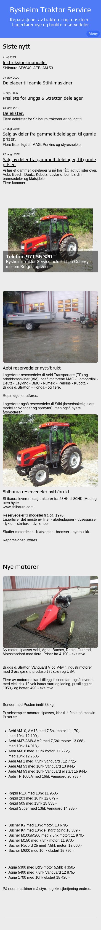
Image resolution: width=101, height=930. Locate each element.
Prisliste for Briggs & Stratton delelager (43, 98)
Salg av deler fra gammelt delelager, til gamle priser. (49, 136)
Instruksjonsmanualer (25, 62)
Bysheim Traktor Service (50, 9)
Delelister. (13, 113)
